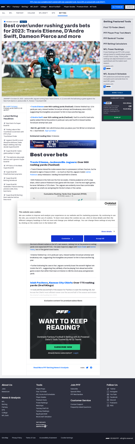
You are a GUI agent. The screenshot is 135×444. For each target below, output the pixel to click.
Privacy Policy (17, 438)
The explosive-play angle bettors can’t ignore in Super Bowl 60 (14, 159)
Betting (63, 13)
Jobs (3, 389)
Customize (67, 238)
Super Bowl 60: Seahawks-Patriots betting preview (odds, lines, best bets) (13, 188)
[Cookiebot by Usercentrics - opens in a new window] (106, 203)
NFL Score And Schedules (45, 394)
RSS (111, 405)
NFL (10, 13)
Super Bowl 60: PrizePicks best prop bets (13, 173)
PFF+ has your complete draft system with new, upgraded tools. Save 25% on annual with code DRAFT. (67, 2)
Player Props (40, 389)
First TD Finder (41, 391)
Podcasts (113, 403)
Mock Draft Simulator (43, 417)
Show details (106, 231)
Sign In (130, 7)
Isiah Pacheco (39, 282)
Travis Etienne (37, 107)
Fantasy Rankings (42, 411)
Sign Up (23, 21)
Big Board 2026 (41, 414)
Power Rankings (42, 403)
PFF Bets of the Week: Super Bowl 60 (13, 167)
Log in (75, 353)
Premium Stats (41, 400)
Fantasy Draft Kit (42, 408)
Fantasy (20, 13)
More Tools (117, 93)
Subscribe (74, 389)
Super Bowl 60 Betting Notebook (10, 179)
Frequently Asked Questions (81, 407)
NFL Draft (43, 13)
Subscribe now (63, 347)
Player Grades (41, 397)
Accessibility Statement (48, 438)
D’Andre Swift (37, 117)
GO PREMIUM (117, 7)
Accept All (100, 238)
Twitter (112, 389)
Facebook (113, 397)
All (3, 13)
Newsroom (5, 391)
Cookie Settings (67, 438)
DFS (53, 13)
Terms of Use (31, 438)
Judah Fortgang (11, 106)
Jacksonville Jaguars (62, 162)
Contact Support (77, 404)
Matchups (39, 405)
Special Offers (76, 391)
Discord (113, 400)
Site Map (5, 438)
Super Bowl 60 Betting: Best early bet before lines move (13, 197)
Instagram (113, 391)
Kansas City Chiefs (60, 282)
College (31, 13)
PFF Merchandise (77, 394)
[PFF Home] (3, 7)
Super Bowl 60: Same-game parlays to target (13, 152)
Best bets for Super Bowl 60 (12, 124)
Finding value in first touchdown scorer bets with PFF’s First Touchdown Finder (14, 133)
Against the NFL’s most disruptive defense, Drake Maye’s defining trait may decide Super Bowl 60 (13, 143)
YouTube (113, 394)
